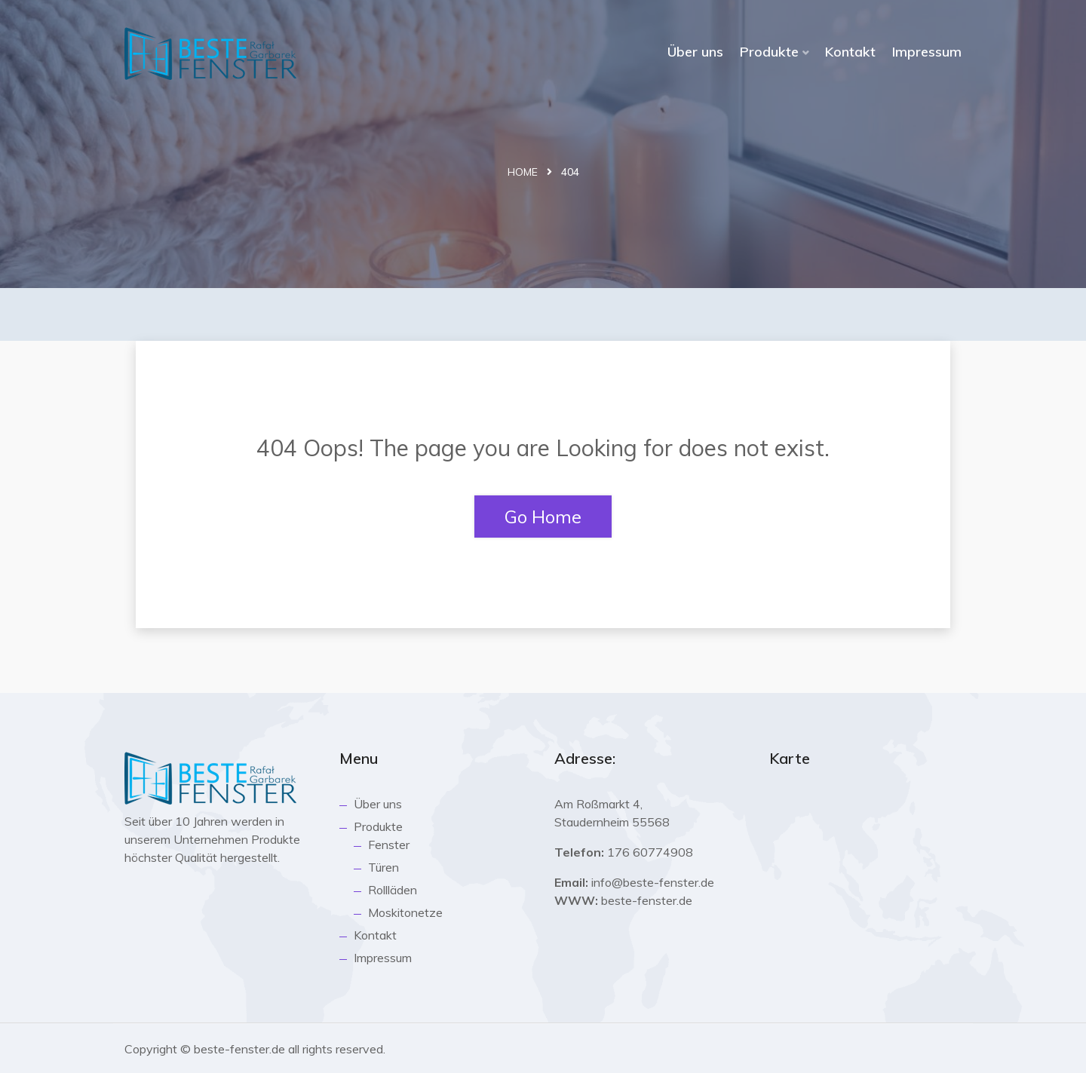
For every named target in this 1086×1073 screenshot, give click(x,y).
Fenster (389, 844)
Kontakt (850, 51)
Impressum (927, 51)
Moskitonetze (405, 912)
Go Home (543, 516)
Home (523, 172)
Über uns (695, 51)
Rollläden (392, 889)
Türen (383, 867)
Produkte (769, 51)
